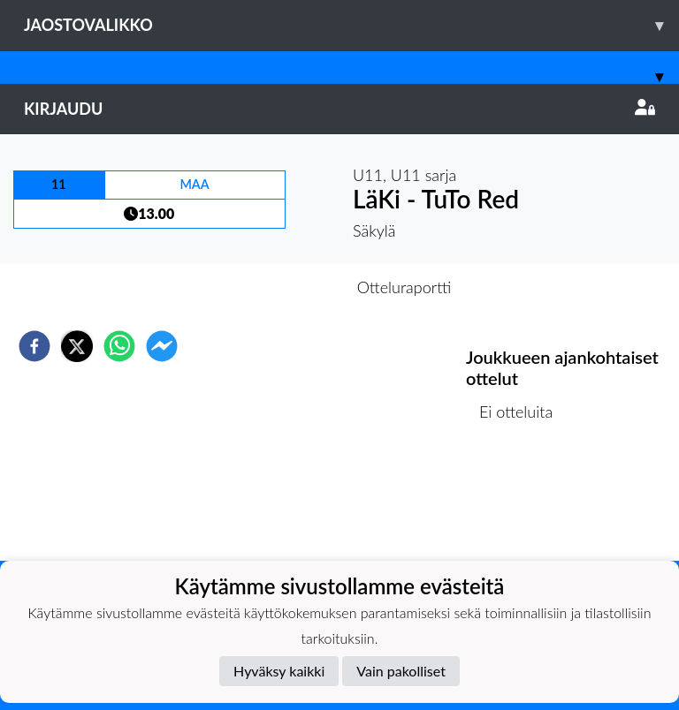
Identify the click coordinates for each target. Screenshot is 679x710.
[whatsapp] (119, 346)
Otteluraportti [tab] (404, 287)
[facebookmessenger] (162, 346)
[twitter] (77, 346)
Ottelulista (523, 501)
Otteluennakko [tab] (278, 287)
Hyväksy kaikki (278, 670)
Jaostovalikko (351, 25)
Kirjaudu (339, 108)
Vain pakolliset (401, 670)
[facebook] (34, 346)
